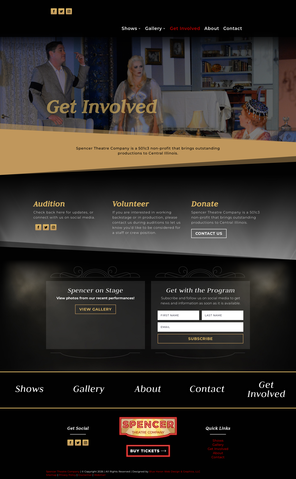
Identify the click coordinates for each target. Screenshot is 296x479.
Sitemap (51, 474)
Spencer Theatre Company (62, 471)
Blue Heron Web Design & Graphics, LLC (174, 471)
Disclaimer (85, 474)
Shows (129, 29)
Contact (232, 29)
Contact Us (208, 233)
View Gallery (95, 309)
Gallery (153, 29)
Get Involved (185, 29)
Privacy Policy (67, 474)
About (211, 29)
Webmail (100, 474)
